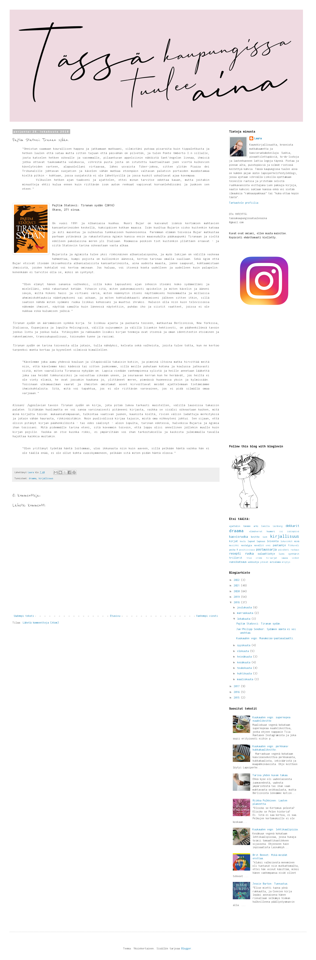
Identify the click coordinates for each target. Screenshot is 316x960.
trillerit (235, 557)
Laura (257, 138)
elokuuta (243, 651)
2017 (237, 686)
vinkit (295, 558)
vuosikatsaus (238, 561)
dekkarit (292, 526)
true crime (254, 558)
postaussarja (266, 549)
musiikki (234, 545)
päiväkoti (283, 550)
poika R (233, 549)
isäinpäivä (293, 531)
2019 (237, 596)
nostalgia (246, 545)
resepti (235, 553)
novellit (259, 545)
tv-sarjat (271, 558)
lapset (251, 541)
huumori (271, 531)
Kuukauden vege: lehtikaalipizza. (276, 829)
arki (256, 526)
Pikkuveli (293, 545)
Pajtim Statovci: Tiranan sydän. (258, 623)
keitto (255, 536)
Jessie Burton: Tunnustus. (271, 883)
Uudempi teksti (24, 615)
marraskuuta (245, 612)
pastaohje (279, 545)
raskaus (295, 550)
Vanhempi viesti (207, 615)
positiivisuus (247, 550)
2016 (237, 692)
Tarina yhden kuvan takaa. (271, 775)
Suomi (282, 554)
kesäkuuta (244, 662)
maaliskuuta (245, 679)
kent (265, 537)
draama (32, 478)
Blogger (186, 948)
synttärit (293, 553)
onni (268, 545)
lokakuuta (244, 618)
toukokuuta (245, 667)
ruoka (249, 553)
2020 (237, 591)
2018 (237, 602)
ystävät (264, 562)
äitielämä (275, 562)
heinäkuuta (245, 656)
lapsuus (261, 541)
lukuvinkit (287, 541)
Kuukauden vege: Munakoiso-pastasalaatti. (265, 638)
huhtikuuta (245, 673)
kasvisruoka (238, 536)
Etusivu (115, 615)
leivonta (272, 541)
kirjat (233, 541)
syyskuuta (244, 645)
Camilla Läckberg (271, 526)
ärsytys (286, 562)
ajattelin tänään (239, 526)
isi (281, 531)
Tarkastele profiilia (243, 202)
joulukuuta (245, 607)
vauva (285, 558)
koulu (243, 541)
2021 (237, 585)
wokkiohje (253, 562)
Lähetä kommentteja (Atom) (41, 622)
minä (296, 541)
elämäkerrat (255, 531)
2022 (237, 579)
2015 (237, 697)
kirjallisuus (46, 478)
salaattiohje (266, 553)
